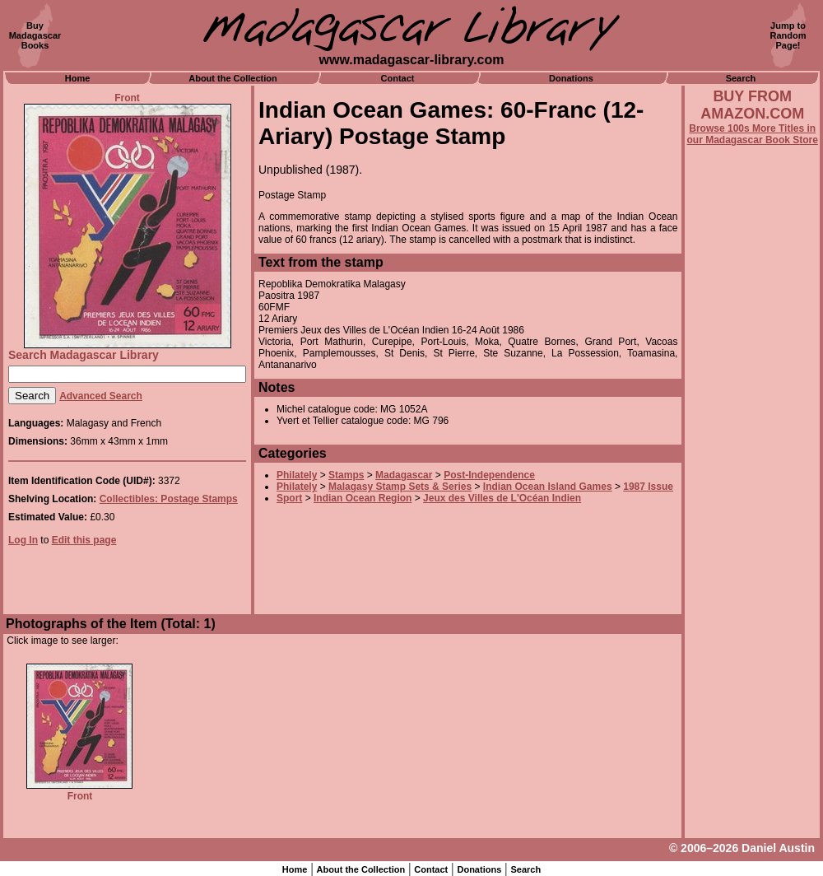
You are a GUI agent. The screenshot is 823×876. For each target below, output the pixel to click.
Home (78, 78)
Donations (571, 78)
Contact (398, 78)
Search (741, 78)
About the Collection (232, 78)
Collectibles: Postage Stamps (169, 499)
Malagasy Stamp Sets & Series (400, 486)
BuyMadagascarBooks (35, 35)
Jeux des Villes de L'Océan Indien (502, 498)
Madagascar (403, 475)
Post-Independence (489, 475)
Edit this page (84, 540)
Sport (289, 498)
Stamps (346, 475)
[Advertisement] (752, 590)
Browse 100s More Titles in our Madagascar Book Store (752, 134)
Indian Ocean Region (363, 498)
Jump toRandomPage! (788, 35)
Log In (23, 540)
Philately (297, 475)
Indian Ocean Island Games (547, 486)
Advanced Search (100, 396)
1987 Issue (648, 486)
